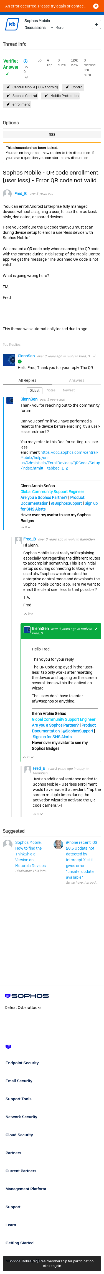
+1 (96, 629)
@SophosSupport (66, 503)
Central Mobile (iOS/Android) (35, 87)
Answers (76, 380)
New (96, 24)
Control (77, 87)
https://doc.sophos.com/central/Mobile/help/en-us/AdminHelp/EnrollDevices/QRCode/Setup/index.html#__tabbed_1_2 (60, 460)
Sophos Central (24, 95)
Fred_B (20, 193)
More (59, 27)
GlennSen (26, 355)
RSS (52, 134)
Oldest (34, 390)
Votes (51, 390)
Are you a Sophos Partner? (44, 497)
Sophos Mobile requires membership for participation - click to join (52, 1263)
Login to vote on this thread (26, 66)
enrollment (21, 104)
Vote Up (23, 528)
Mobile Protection (64, 95)
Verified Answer (11, 64)
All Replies (27, 380)
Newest (69, 390)
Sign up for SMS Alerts (52, 736)
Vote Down (29, 528)
